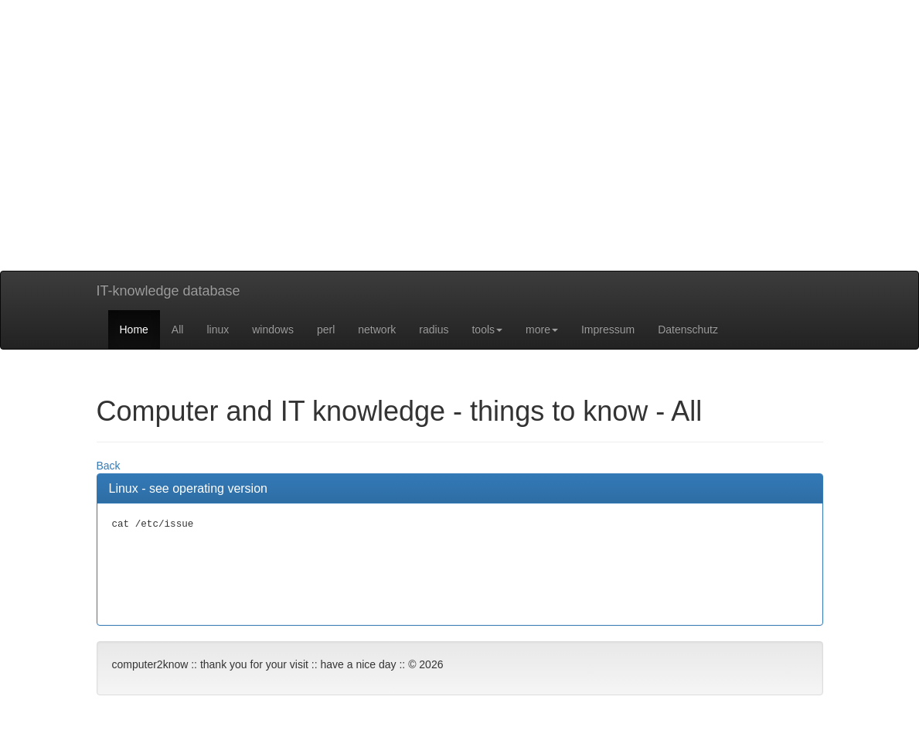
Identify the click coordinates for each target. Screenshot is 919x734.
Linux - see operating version (188, 488)
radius (433, 329)
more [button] (542, 329)
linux (217, 329)
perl (326, 329)
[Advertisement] (460, 162)
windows (273, 329)
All (178, 329)
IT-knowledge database (168, 291)
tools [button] (486, 329)
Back (109, 465)
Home (134, 329)
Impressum (608, 329)
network (377, 329)
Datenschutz (688, 329)
